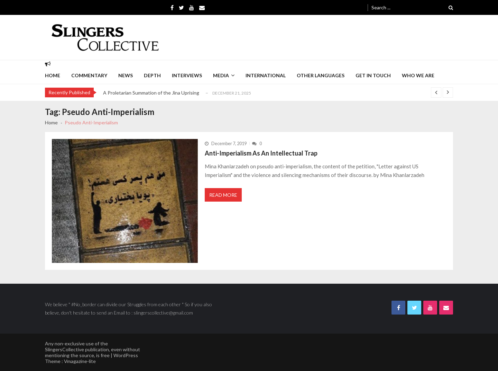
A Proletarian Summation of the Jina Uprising (151, 93)
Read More (223, 195)
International (266, 75)
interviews (187, 75)
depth (152, 75)
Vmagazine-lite (80, 361)
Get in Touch (373, 75)
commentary (89, 75)
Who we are (418, 75)
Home (52, 75)
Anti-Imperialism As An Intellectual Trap (261, 153)
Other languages (320, 75)
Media (221, 75)
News (125, 75)
